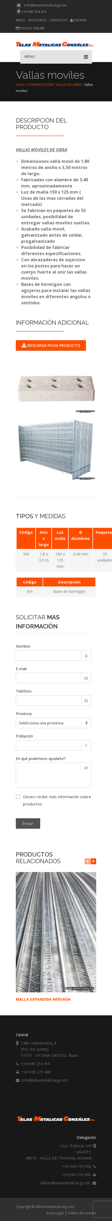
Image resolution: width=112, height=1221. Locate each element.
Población (24, 736)
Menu (56, 57)
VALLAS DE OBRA (68, 84)
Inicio (20, 20)
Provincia (24, 713)
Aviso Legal (55, 1213)
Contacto (59, 20)
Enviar (28, 823)
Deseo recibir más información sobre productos (53, 800)
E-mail (21, 668)
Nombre (23, 646)
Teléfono (24, 691)
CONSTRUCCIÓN (40, 84)
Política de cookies (82, 1213)
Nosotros (37, 20)
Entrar (78, 20)
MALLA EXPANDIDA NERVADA (43, 999)
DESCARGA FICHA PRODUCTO (51, 345)
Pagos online (30, 28)
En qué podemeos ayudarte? (40, 758)
